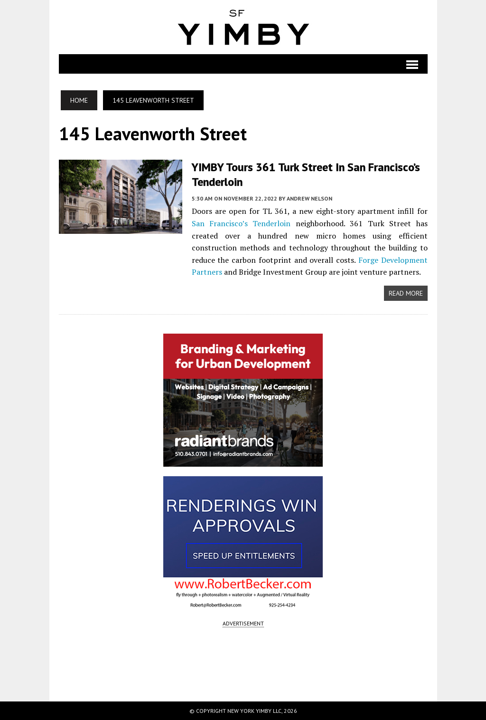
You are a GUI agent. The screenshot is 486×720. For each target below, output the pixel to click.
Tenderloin (271, 223)
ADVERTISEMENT (243, 623)
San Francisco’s (220, 223)
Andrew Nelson (309, 198)
